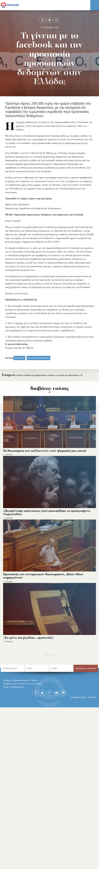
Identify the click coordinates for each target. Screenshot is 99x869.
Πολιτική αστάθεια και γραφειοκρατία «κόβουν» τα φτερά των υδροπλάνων (40, 375)
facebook (20, 358)
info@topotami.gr (16, 687)
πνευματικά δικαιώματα (39, 358)
